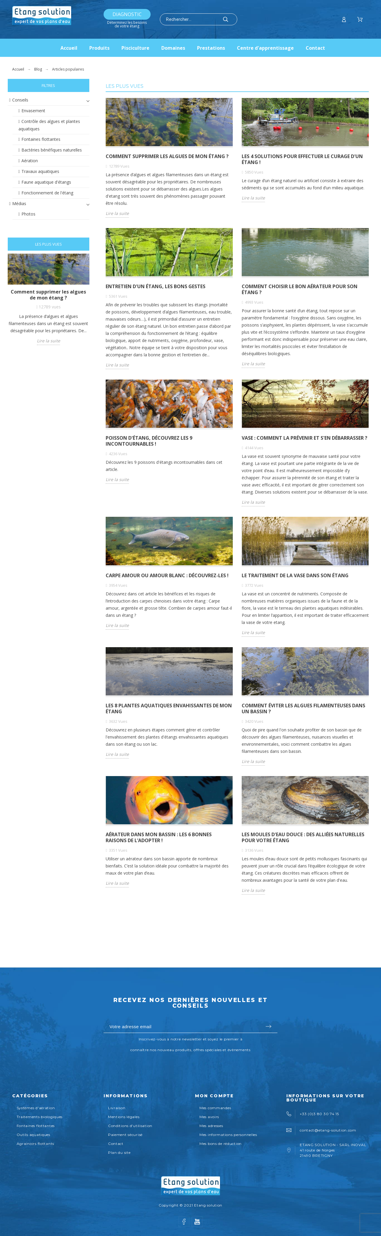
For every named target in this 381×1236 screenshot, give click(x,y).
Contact (116, 1143)
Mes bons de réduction (220, 1143)
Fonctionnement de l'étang (47, 193)
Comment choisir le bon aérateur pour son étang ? (299, 289)
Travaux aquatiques (40, 171)
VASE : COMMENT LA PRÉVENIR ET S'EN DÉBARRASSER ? (304, 438)
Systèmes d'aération (36, 1108)
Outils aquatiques (33, 1134)
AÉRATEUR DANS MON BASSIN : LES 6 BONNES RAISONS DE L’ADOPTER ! (159, 837)
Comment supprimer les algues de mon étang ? (48, 294)
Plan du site (119, 1152)
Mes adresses (211, 1125)
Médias (19, 203)
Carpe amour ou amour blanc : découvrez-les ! (167, 575)
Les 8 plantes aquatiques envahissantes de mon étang (169, 708)
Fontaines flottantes (40, 139)
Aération (29, 160)
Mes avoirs (209, 1117)
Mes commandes (215, 1108)
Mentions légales (124, 1117)
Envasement (33, 110)
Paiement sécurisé (125, 1134)
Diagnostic (127, 14)
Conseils (20, 100)
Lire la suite (48, 341)
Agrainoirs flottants (35, 1143)
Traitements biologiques (40, 1117)
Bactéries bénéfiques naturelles (51, 150)
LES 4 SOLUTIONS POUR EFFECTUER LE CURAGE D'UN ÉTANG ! (302, 159)
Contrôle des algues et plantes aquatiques (49, 125)
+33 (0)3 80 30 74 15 (319, 1114)
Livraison (116, 1108)
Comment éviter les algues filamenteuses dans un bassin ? (303, 708)
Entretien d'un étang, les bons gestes (155, 286)
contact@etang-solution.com (328, 1130)
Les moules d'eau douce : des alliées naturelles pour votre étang (303, 837)
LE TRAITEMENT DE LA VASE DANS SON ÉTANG (295, 575)
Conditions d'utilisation (130, 1125)
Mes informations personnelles (228, 1134)
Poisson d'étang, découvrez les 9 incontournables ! (149, 441)
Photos (28, 214)
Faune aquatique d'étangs (46, 182)
